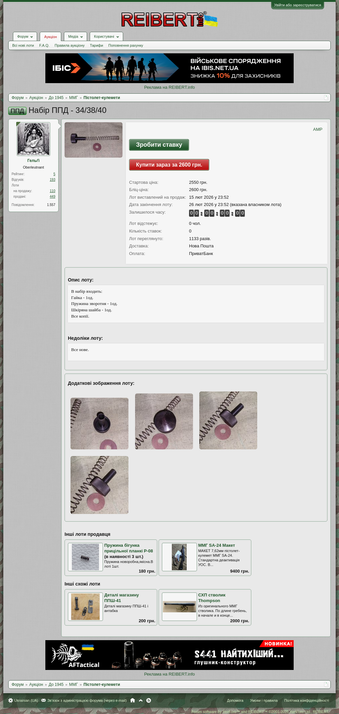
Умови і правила (263, 700)
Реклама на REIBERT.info (169, 87)
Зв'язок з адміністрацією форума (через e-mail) (87, 700)
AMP (317, 129)
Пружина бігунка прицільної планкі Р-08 (128, 548)
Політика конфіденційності (306, 700)
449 (52, 196)
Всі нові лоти (23, 45)
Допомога (235, 700)
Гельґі (33, 160)
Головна (132, 700)
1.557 (51, 205)
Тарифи (96, 45)
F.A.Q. (44, 45)
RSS (148, 700)
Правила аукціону (69, 45)
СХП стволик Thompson (211, 597)
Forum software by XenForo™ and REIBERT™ (260, 712)
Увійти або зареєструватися (297, 5)
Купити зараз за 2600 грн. (169, 165)
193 (52, 179)
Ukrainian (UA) (26, 700)
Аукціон (50, 37)
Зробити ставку (159, 144)
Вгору (140, 700)
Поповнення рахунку (125, 45)
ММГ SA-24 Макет (216, 545)
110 (52, 191)
